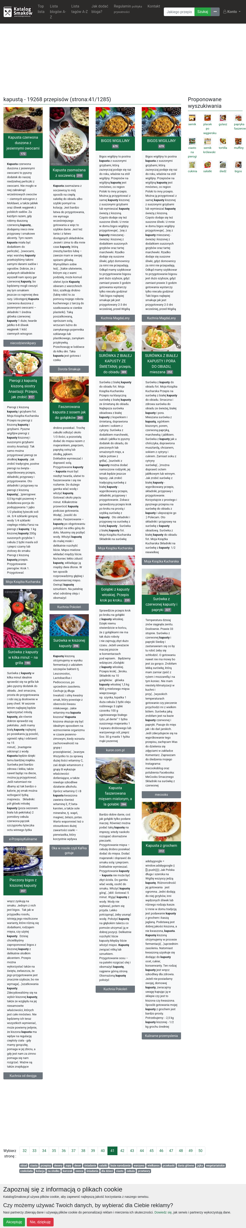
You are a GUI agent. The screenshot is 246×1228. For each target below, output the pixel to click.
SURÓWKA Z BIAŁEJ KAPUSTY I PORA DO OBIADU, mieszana (161, 369)
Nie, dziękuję (40, 1222)
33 (34, 1151)
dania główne (186, 1165)
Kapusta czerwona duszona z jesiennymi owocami (23, 145)
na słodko (54, 1171)
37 (73, 1151)
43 (132, 1151)
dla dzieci (107, 1171)
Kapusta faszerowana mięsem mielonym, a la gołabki (115, 813)
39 (93, 1151)
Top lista (41, 9)
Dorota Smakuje (69, 369)
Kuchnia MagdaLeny (115, 318)
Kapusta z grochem (121, 864)
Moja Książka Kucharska (115, 554)
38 (83, 1151)
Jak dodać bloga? (100, 9)
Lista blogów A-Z (58, 11)
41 (112, 1151)
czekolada (26, 1171)
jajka (200, 1165)
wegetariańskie (215, 1165)
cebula (131, 1171)
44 (142, 1151)
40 (103, 1151)
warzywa (139, 1165)
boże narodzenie (120, 1165)
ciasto (120, 1171)
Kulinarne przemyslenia (120, 1052)
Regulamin (128, 9)
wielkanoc (153, 1165)
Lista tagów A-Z (79, 9)
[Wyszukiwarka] (179, 11)
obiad (23, 1165)
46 (161, 1151)
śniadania (92, 1171)
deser (77, 1165)
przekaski (169, 1165)
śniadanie (90, 1165)
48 (181, 1151)
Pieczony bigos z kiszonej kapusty (63, 895)
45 (151, 1151)
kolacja (40, 1171)
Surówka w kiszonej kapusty (69, 652)
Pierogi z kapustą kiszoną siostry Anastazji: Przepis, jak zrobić (23, 392)
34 (44, 1151)
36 (64, 1151)
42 (122, 1151)
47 (171, 1151)
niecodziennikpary (23, 343)
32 (24, 1151)
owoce (79, 1171)
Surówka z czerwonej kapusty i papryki (121, 617)
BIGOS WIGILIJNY (115, 143)
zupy (68, 1165)
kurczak (67, 1171)
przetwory (144, 1171)
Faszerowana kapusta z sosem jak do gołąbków (69, 415)
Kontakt (154, 6)
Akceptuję (14, 1222)
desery (58, 1165)
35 (54, 1151)
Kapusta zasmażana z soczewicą (69, 173)
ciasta (34, 1165)
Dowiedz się (162, 1212)
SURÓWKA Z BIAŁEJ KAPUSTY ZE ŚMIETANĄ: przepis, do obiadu (115, 369)
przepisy (46, 1165)
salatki (103, 1165)
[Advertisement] (123, 59)
